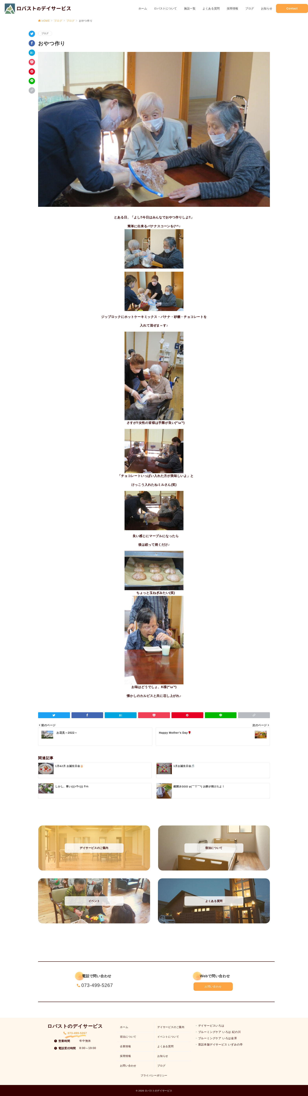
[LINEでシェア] (32, 81)
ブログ (45, 33)
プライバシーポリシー (154, 1075)
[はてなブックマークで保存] (32, 53)
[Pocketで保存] (32, 62)
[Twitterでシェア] (32, 34)
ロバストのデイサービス (158, 1090)
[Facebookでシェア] (32, 43)
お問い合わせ (213, 986)
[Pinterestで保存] (32, 71)
